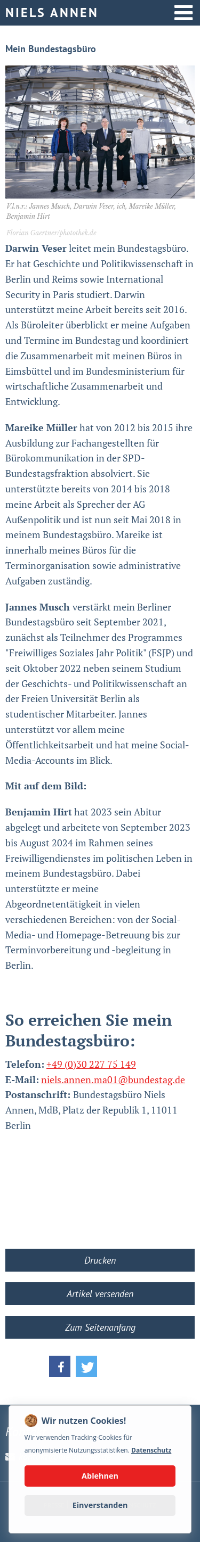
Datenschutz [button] (151, 1450)
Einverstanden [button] (100, 1505)
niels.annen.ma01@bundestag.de (113, 1079)
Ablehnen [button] (100, 1476)
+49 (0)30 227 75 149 (91, 1064)
